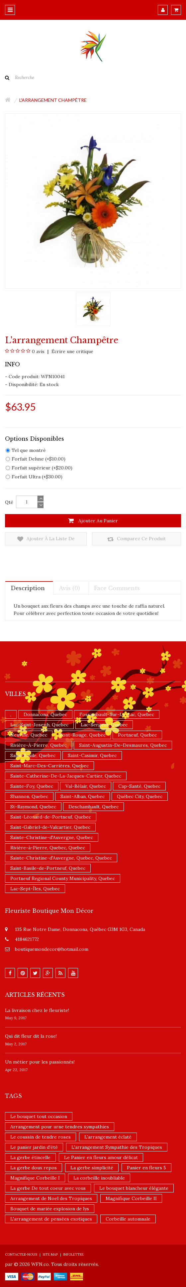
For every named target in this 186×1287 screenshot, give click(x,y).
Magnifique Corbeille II (131, 1198)
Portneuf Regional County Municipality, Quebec (62, 878)
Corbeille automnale (128, 1219)
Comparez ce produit (136, 539)
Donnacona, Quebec (45, 714)
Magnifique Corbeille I (35, 1178)
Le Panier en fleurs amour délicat (101, 1157)
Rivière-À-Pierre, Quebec (38, 745)
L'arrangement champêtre (53, 100)
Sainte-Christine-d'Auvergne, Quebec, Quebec (61, 858)
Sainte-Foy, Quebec (31, 786)
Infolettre (73, 1254)
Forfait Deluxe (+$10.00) (35, 459)
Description (28, 588)
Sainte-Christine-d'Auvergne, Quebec (51, 837)
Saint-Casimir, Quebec (92, 755)
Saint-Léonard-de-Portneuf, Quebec (50, 817)
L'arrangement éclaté (108, 1137)
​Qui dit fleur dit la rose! (31, 1036)
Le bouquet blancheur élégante (133, 1188)
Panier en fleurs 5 (146, 1168)
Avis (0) (69, 588)
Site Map (50, 1254)
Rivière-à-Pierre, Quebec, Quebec (47, 848)
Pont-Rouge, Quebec (82, 735)
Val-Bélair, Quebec (85, 786)
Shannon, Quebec (29, 796)
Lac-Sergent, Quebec (104, 725)
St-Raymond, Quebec (33, 807)
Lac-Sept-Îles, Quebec (35, 889)
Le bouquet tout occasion (38, 1116)
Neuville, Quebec (28, 735)
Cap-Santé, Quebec (139, 786)
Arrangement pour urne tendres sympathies (59, 1127)
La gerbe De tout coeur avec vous (48, 1188)
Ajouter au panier (93, 521)
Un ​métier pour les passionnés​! (40, 1062)
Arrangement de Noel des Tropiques (51, 1198)
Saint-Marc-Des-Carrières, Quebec (49, 766)
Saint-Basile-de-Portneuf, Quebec (47, 868)
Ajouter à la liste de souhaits (46, 539)
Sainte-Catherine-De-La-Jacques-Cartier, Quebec (65, 776)
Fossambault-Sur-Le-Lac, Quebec (116, 714)
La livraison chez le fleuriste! (37, 1010)
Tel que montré (26, 450)
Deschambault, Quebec (93, 807)
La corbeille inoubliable (99, 1178)
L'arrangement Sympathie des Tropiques (116, 1147)
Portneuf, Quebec (137, 735)
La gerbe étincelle (30, 1157)
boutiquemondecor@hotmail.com (51, 949)
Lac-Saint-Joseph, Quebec (39, 725)
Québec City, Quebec (139, 796)
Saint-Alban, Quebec (82, 796)
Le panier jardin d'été (34, 1147)
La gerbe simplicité (91, 1168)
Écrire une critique (71, 351)
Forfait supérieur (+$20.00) (39, 468)
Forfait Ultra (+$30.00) (34, 477)
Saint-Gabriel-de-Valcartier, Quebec (50, 827)
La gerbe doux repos (33, 1168)
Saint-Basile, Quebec (32, 755)
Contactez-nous (21, 1254)
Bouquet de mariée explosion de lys (49, 1209)
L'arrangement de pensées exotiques (51, 1219)
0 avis (38, 351)
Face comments (117, 588)
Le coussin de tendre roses (40, 1137)
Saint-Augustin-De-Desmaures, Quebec (123, 745)
